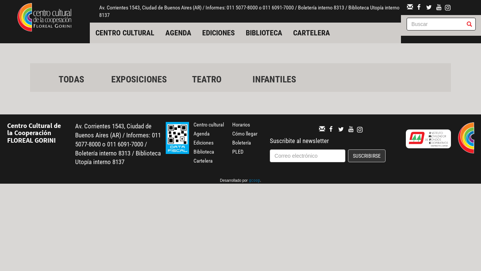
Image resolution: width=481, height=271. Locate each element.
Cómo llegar (244, 133)
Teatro (206, 79)
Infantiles (274, 79)
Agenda (178, 32)
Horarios (241, 124)
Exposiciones (139, 79)
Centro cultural (124, 32)
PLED (238, 151)
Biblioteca (264, 32)
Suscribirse (367, 156)
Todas (71, 79)
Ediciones (218, 32)
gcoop (254, 181)
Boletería (241, 142)
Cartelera (311, 32)
